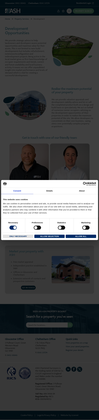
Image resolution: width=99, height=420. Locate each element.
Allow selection (49, 236)
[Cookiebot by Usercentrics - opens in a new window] (85, 184)
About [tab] (82, 191)
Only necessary (18, 236)
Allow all (81, 236)
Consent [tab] (17, 191)
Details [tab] (49, 191)
